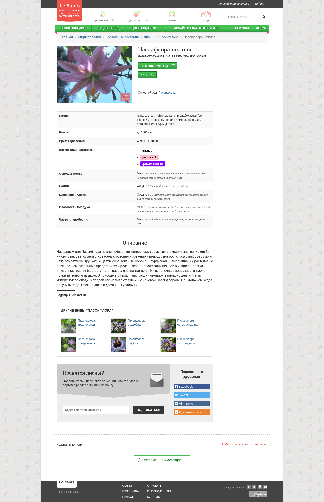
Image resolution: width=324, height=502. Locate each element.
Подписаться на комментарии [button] (244, 444)
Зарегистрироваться (234, 3)
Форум (261, 28)
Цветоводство (144, 28)
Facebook (249, 487)
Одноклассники (260, 487)
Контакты (154, 496)
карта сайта (130, 491)
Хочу (148, 75)
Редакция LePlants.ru (71, 295)
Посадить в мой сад (159, 66)
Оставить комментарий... (162, 460)
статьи (127, 485)
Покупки (242, 28)
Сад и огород (108, 28)
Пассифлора (169, 37)
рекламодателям (159, 491)
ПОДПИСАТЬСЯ (148, 410)
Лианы (149, 37)
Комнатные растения (122, 37)
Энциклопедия (73, 28)
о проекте (154, 485)
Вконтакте (254, 487)
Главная (66, 37)
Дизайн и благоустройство (197, 28)
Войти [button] (259, 3)
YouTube (265, 487)
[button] (192, 386)
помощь (128, 496)
